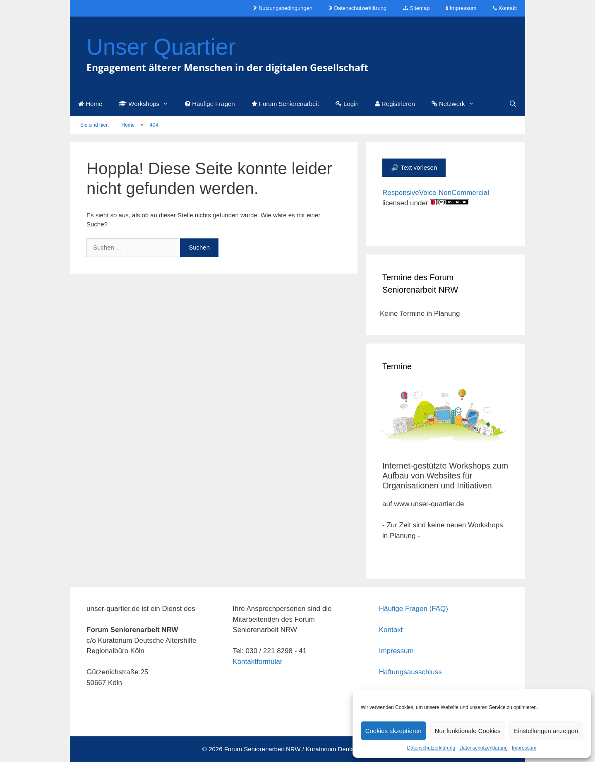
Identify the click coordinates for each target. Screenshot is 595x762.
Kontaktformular (257, 662)
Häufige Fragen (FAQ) (413, 609)
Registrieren (395, 103)
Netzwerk (457, 103)
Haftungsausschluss (410, 672)
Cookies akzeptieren (393, 730)
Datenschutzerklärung (431, 748)
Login (347, 103)
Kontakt (505, 8)
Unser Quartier (161, 47)
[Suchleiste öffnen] (513, 103)
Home (90, 103)
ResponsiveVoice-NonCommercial (435, 193)
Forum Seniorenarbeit (285, 103)
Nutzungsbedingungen (282, 8)
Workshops (148, 103)
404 (154, 125)
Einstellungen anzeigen (546, 730)
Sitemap (416, 8)
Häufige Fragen (210, 103)
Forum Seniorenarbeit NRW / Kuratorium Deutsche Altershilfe (308, 748)
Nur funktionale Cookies (468, 730)
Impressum (524, 748)
